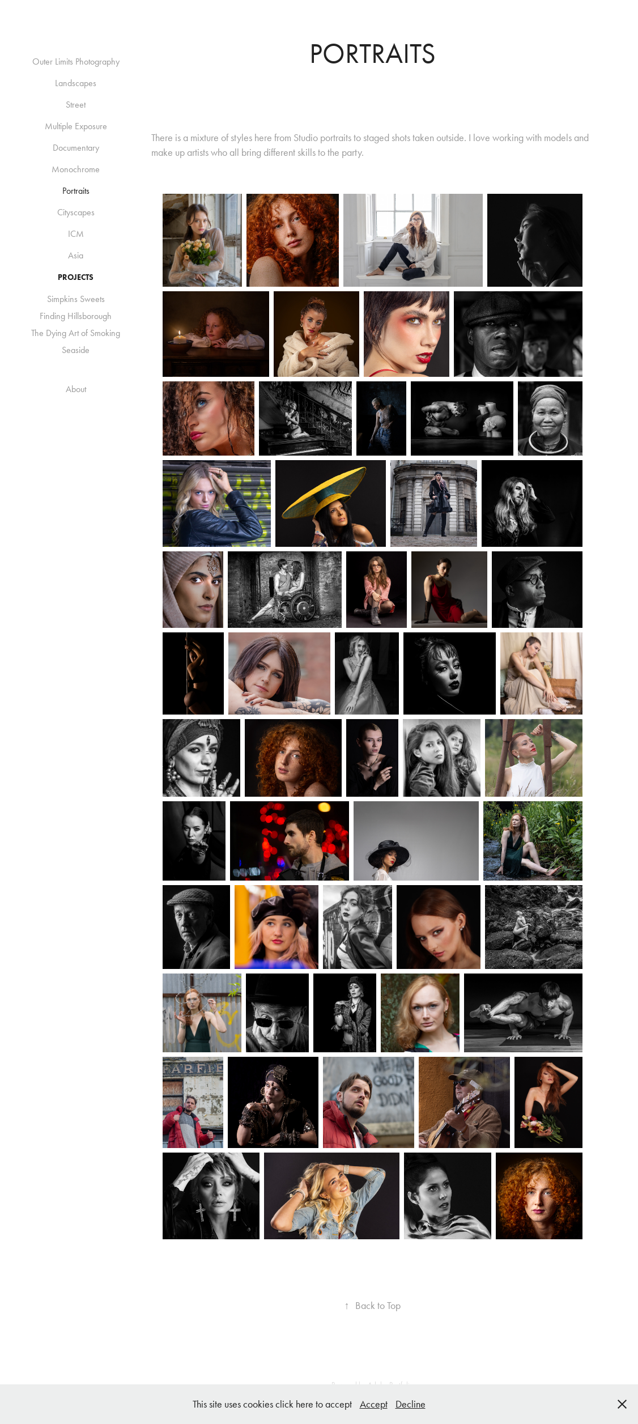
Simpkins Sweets (76, 299)
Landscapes (75, 83)
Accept (374, 1404)
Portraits (76, 190)
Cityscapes (76, 212)
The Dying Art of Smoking (75, 333)
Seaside (76, 350)
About (76, 389)
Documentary (76, 147)
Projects (75, 277)
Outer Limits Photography (76, 61)
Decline (410, 1404)
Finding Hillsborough (76, 316)
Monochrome (76, 169)
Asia (75, 255)
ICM (76, 233)
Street (76, 104)
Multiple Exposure (76, 126)
